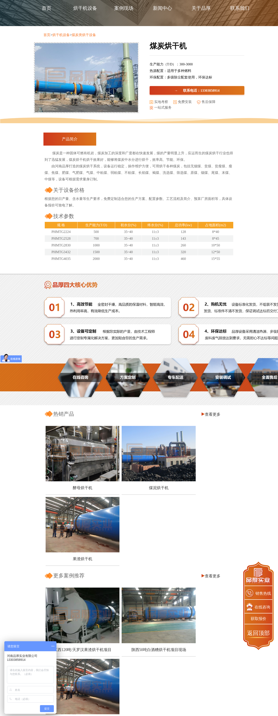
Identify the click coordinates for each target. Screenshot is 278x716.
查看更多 (212, 414)
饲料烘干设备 (132, 680)
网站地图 (221, 707)
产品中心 (132, 664)
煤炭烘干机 (184, 695)
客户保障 (79, 672)
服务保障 (79, 687)
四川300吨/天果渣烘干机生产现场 (200, 558)
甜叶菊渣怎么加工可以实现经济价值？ (86, 592)
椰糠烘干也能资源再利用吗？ (79, 605)
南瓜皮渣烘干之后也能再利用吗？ (82, 611)
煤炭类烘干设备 (84, 35)
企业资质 (79, 695)
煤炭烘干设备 (132, 672)
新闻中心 (162, 8)
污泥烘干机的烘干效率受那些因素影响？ (88, 631)
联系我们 (239, 8)
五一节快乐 (64, 618)
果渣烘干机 (200, 477)
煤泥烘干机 (138, 477)
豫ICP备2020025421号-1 (195, 707)
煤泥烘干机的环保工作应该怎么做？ (84, 624)
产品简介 (70, 139)
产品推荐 (185, 664)
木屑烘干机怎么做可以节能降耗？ (82, 585)
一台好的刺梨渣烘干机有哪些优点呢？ (86, 637)
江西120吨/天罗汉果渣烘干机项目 (75, 558)
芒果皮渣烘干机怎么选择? (76, 598)
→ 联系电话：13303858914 (197, 90)
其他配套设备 (132, 695)
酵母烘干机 (75, 477)
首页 (46, 8)
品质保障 (79, 680)
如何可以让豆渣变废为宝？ (77, 644)
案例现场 (123, 8)
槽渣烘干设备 (132, 687)
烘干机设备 (85, 8)
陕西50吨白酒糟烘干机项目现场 (138, 558)
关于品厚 (201, 8)
